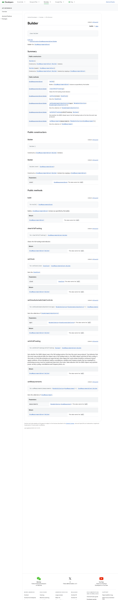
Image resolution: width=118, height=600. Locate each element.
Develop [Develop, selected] (46, 2)
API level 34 (95, 228)
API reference (7, 8)
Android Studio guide (92, 596)
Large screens (59, 595)
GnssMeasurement (67, 124)
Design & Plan (33, 2)
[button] (11, 19)
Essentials (20, 2)
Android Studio (110, 2)
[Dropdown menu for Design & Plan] (39, 2)
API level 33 (95, 22)
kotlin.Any (30, 40)
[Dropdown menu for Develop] (51, 2)
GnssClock (58, 99)
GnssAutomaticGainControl (70, 108)
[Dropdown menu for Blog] (75, 2)
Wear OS (57, 597)
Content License (70, 423)
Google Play (58, 2)
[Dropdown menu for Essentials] (25, 2)
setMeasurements (55, 121)
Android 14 (74, 597)
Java (96, 26)
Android (26, 595)
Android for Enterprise (30, 597)
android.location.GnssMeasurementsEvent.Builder (43, 41)
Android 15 (74, 595)
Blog (71, 2)
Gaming (42, 595)
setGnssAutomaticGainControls (59, 103)
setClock (52, 96)
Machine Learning (44, 597)
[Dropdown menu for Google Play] (64, 2)
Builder (31, 61)
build (51, 81)
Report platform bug (107, 595)
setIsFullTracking (55, 112)
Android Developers (32, 17)
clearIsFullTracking (56, 89)
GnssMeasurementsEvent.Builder (47, 64)
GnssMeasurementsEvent (42, 44)
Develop (41, 17)
